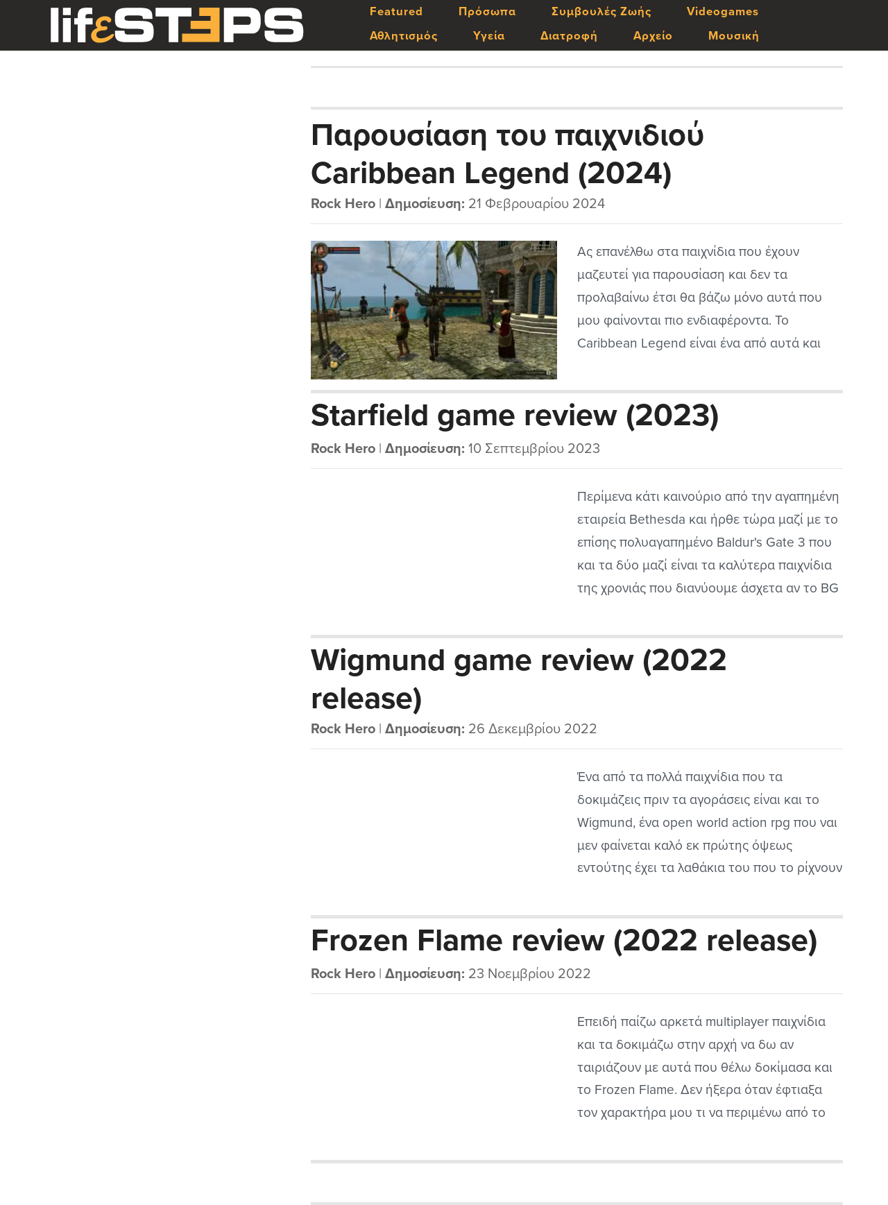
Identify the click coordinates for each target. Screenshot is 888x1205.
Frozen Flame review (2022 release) (564, 940)
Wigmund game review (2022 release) (519, 678)
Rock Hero (343, 204)
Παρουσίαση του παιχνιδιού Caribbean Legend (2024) (507, 153)
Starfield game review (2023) (515, 415)
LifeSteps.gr (177, 25)
